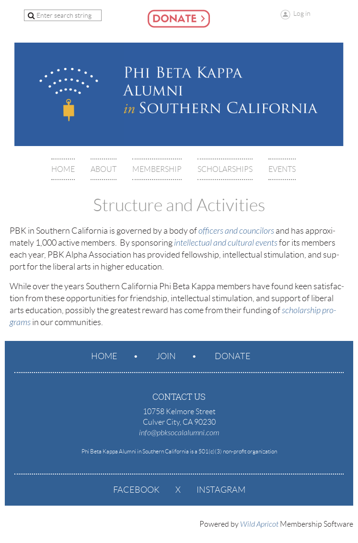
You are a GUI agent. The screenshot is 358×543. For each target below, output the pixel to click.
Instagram (220, 490)
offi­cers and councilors (236, 231)
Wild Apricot (259, 524)
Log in (302, 13)
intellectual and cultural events (225, 243)
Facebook (136, 490)
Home (104, 356)
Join (166, 356)
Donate (233, 356)
